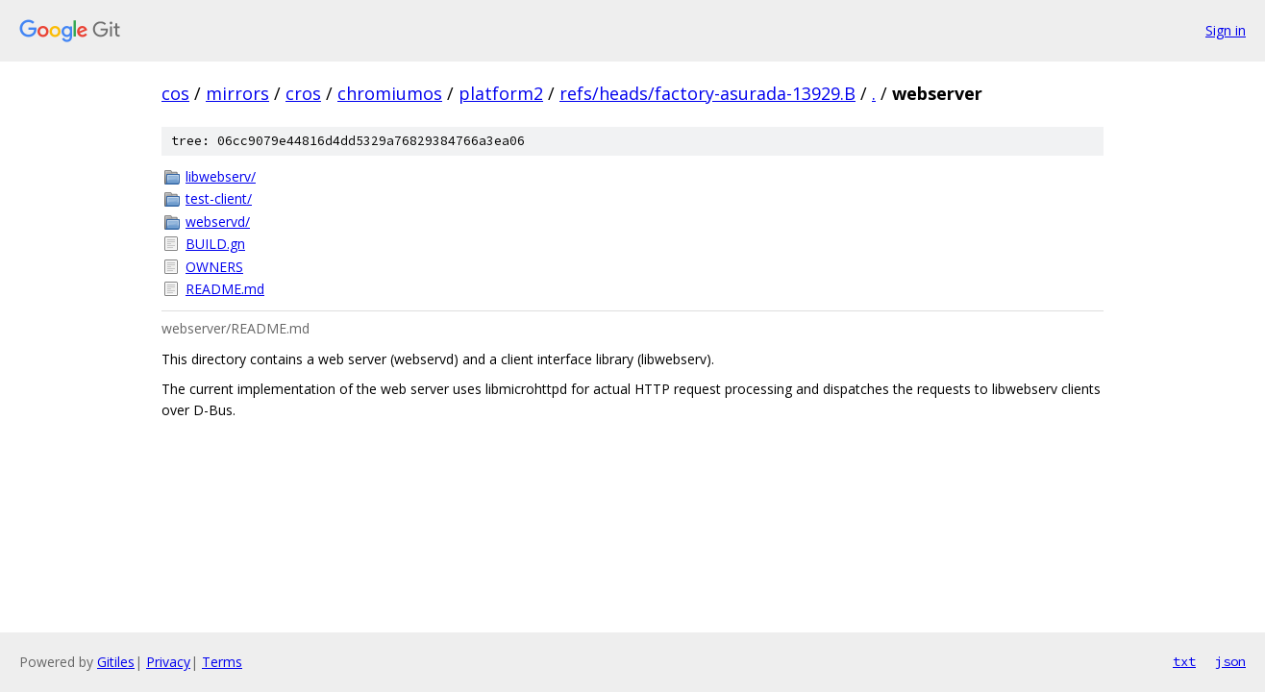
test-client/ (219, 198)
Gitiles (116, 662)
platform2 (501, 93)
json (1230, 661)
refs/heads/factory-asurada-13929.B (707, 93)
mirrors (237, 93)
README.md (225, 289)
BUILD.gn (215, 244)
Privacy (168, 662)
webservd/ (218, 221)
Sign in (1225, 30)
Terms (222, 662)
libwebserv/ (221, 176)
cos (175, 93)
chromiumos (389, 93)
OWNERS (214, 267)
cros (303, 93)
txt (1184, 661)
